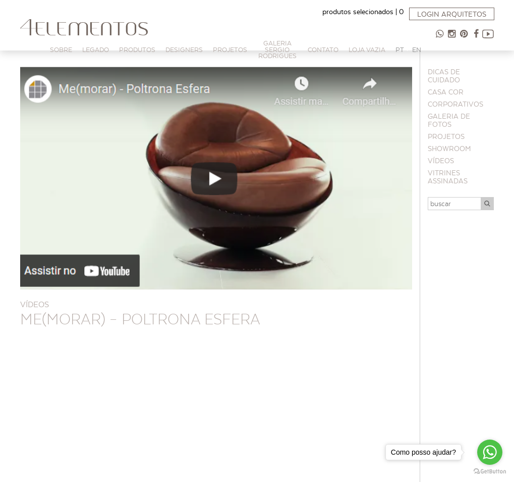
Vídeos (441, 161)
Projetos (446, 136)
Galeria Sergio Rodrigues (277, 49)
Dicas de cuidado (444, 76)
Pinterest (464, 38)
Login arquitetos (451, 14)
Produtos (137, 50)
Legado (95, 50)
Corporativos (455, 104)
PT (399, 50)
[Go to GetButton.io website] (490, 471)
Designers (184, 50)
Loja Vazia (367, 50)
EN (416, 50)
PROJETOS (230, 50)
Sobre (61, 50)
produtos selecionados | (363, 12)
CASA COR (446, 92)
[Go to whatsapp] (489, 452)
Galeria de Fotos (449, 120)
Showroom (449, 148)
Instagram (452, 38)
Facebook (476, 38)
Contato (323, 50)
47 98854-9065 (440, 38)
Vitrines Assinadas (448, 177)
